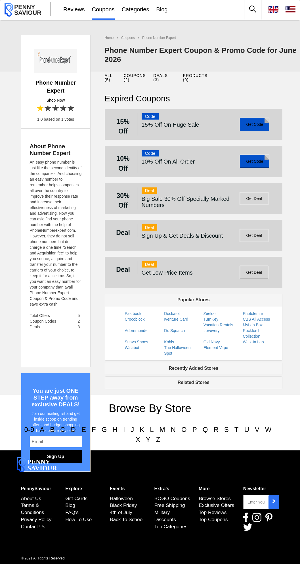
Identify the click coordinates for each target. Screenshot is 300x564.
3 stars (56, 108)
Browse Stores (215, 498)
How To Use (78, 519)
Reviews (74, 9)
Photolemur (253, 313)
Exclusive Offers (216, 505)
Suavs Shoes (136, 342)
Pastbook (133, 313)
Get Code (254, 124)
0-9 (29, 429)
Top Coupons (213, 519)
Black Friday (123, 505)
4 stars (63, 108)
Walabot (132, 347)
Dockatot (172, 313)
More (204, 488)
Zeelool (210, 313)
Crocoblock (135, 319)
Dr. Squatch (174, 330)
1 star (40, 108)
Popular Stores (193, 299)
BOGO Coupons (172, 498)
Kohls (169, 342)
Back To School (127, 519)
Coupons (103, 9)
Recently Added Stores (194, 368)
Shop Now (56, 100)
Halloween (121, 498)
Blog (161, 9)
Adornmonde (136, 330)
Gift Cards (76, 498)
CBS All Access (256, 319)
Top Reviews (212, 512)
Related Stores (193, 382)
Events (117, 488)
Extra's (161, 488)
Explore (73, 488)
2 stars (48, 108)
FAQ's (72, 512)
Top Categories (170, 526)
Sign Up (55, 456)
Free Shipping (169, 505)
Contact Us (33, 526)
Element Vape (216, 347)
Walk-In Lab (253, 342)
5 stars (71, 108)
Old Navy (212, 342)
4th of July (121, 512)
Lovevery (212, 330)
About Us (31, 498)
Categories (135, 9)
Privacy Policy (36, 519)
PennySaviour (36, 488)
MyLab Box (253, 325)
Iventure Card (176, 319)
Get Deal (254, 198)
